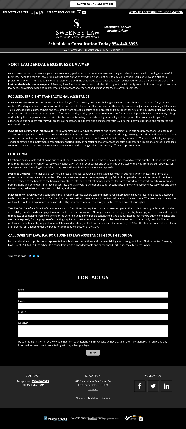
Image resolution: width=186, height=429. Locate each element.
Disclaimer (93, 398)
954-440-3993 (125, 43)
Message (23, 323)
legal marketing (93, 419)
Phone (22, 312)
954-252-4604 (35, 385)
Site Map (80, 398)
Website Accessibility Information (156, 12)
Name (21, 289)
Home (66, 50)
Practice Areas (93, 50)
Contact (106, 398)
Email (21, 301)
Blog (106, 50)
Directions (93, 389)
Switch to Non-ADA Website (95, 4)
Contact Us (117, 50)
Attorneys (76, 50)
